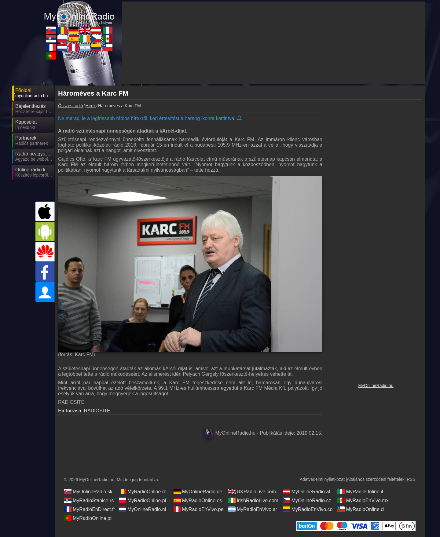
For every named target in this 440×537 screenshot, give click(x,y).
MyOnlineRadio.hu (375, 385)
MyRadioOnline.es (198, 500)
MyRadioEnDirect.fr (89, 509)
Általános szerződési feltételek (375, 479)
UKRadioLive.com (252, 491)
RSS (411, 479)
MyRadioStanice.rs (89, 500)
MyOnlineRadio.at (306, 491)
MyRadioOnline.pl (142, 500)
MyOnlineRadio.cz (307, 500)
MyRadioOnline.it (360, 491)
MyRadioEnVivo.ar (252, 509)
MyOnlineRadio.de (198, 491)
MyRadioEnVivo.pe (199, 509)
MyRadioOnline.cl (360, 509)
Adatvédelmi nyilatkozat (322, 479)
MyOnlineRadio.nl (142, 509)
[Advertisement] (376, 206)
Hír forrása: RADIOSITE (84, 410)
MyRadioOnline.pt (88, 518)
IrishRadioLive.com (253, 500)
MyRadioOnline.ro (143, 491)
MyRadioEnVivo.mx (362, 500)
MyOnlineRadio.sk (88, 491)
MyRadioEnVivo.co (308, 509)
